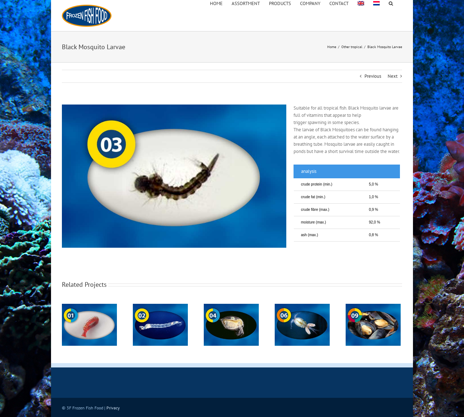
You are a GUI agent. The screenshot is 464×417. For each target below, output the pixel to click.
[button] (391, 3)
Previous (372, 76)
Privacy (113, 407)
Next (392, 76)
